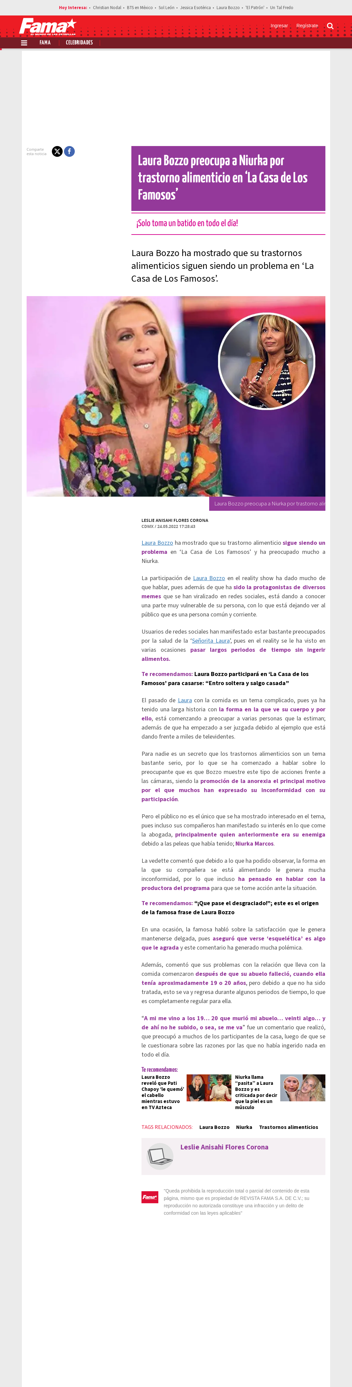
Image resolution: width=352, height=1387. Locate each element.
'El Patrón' (255, 8)
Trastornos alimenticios (276, 1058)
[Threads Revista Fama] (327, 1370)
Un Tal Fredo (281, 8)
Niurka (232, 1058)
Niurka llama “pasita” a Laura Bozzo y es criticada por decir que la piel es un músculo (258, 1026)
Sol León (166, 8)
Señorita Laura (180, 614)
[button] (45, 151)
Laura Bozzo (228, 8)
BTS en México (140, 8)
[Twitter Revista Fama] (297, 1370)
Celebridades (79, 43)
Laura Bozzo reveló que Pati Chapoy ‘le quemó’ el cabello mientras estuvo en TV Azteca (152, 1026)
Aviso (327, 1346)
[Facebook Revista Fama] (282, 1370)
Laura (171, 665)
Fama (45, 43)
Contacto (301, 1346)
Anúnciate (270, 1346)
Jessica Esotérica (195, 8)
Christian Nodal (107, 8)
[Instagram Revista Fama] (312, 1370)
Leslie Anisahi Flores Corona (163, 503)
